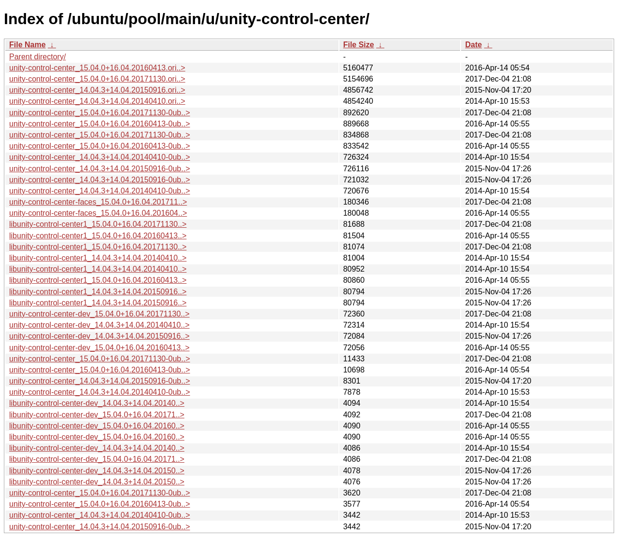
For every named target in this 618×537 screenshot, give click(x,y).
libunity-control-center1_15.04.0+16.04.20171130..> (97, 224)
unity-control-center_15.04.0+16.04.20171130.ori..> (97, 79)
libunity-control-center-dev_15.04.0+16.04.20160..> (96, 426)
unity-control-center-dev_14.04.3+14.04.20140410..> (99, 325)
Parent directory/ (37, 57)
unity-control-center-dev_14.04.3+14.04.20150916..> (99, 336)
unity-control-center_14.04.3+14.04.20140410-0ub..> (99, 157)
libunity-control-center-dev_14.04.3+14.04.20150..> (96, 471)
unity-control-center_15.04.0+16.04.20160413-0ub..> (99, 124)
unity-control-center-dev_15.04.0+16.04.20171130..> (99, 314)
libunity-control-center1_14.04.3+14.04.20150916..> (97, 292)
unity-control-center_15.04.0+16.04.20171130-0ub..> (99, 113)
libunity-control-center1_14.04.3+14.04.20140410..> (97, 258)
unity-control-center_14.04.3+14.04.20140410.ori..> (97, 101)
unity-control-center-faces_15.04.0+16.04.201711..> (98, 202)
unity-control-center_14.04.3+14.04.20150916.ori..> (97, 90)
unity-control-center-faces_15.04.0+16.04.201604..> (98, 213)
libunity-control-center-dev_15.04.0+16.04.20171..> (96, 415)
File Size (358, 45)
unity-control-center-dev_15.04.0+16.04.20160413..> (99, 348)
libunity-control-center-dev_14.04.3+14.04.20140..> (96, 403)
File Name (27, 45)
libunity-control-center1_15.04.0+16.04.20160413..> (97, 236)
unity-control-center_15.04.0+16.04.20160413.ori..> (97, 68)
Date (473, 45)
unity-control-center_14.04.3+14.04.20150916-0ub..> (99, 169)
